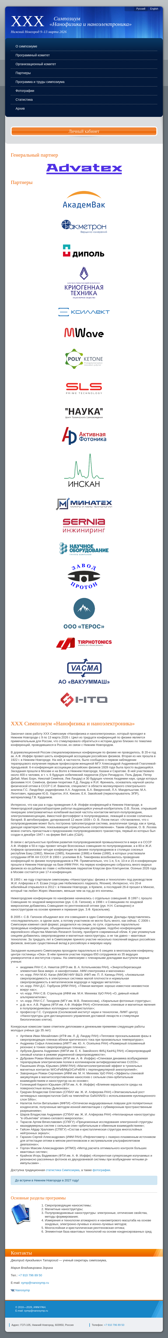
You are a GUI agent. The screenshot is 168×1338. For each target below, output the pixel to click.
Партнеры (23, 73)
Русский (140, 8)
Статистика (24, 99)
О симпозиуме (26, 46)
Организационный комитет (36, 64)
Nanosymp (20, 1290)
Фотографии (25, 91)
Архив (20, 108)
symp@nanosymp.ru (35, 1282)
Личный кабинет (84, 131)
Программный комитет (33, 55)
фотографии (101, 1170)
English (154, 8)
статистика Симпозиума (62, 1170)
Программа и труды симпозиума (40, 82)
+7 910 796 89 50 (30, 1275)
